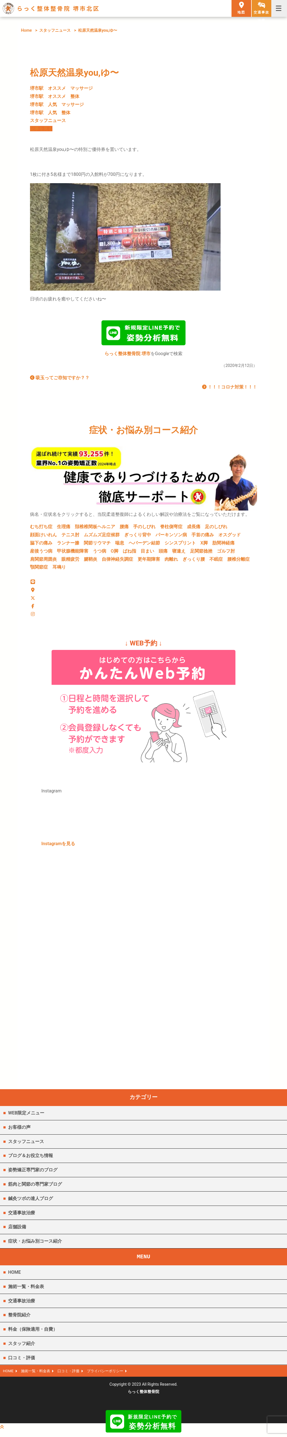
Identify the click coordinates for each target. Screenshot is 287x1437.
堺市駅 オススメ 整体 (54, 96)
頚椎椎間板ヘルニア (95, 529)
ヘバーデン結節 (144, 545)
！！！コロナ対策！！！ (229, 389)
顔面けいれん (43, 537)
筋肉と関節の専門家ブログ (35, 1188)
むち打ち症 (41, 529)
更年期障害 (149, 561)
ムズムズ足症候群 (102, 537)
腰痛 (124, 529)
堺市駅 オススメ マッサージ (61, 88)
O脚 (114, 553)
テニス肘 (70, 537)
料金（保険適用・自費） (32, 1333)
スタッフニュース (55, 30)
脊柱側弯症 (171, 529)
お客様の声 (19, 1131)
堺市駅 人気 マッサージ (57, 104)
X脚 (204, 545)
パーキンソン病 (171, 537)
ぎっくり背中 (137, 537)
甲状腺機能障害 (72, 553)
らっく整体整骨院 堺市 (128, 355)
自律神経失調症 (117, 561)
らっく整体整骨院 (143, 1397)
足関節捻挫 (201, 553)
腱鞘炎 (90, 561)
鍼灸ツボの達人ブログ (30, 1203)
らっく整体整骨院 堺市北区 (58, 8)
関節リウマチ (97, 545)
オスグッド (229, 537)
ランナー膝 (68, 545)
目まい (147, 553)
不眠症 (216, 561)
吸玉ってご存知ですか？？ (59, 380)
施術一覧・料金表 (26, 1291)
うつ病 (99, 553)
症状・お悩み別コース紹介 (35, 1245)
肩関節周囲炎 (43, 561)
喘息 (119, 545)
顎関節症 (39, 569)
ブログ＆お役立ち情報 (30, 1160)
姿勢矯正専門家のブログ (32, 1174)
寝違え (179, 553)
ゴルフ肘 (226, 553)
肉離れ (171, 561)
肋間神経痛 (223, 545)
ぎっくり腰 (193, 561)
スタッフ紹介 (21, 1348)
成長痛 (193, 529)
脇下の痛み (41, 545)
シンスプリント (180, 545)
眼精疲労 (70, 561)
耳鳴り (59, 569)
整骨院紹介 (19, 1319)
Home (26, 30)
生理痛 (63, 529)
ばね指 (129, 553)
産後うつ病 (41, 553)
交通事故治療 (21, 1217)
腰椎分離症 (238, 561)
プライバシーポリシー (113, 1376)
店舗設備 (17, 1231)
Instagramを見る (58, 848)
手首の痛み (202, 537)
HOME (14, 1276)
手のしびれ (144, 529)
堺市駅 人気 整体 (50, 112)
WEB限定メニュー (26, 1117)
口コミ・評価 (21, 1362)
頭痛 (163, 553)
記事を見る (41, 128)
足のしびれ (216, 529)
